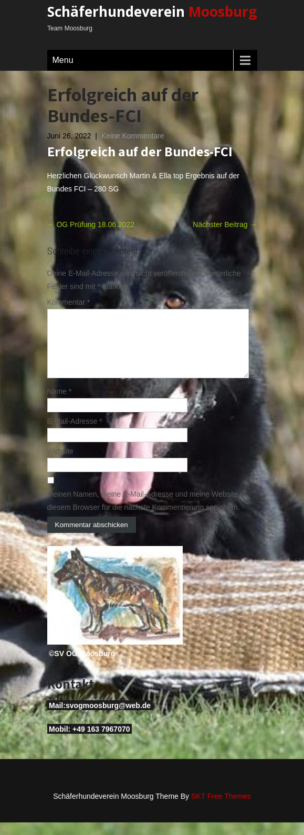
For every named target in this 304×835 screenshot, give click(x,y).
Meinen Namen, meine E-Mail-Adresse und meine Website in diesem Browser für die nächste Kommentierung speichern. (146, 513)
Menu (63, 60)
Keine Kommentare (132, 136)
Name (59, 404)
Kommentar (68, 302)
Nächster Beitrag (225, 224)
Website (60, 463)
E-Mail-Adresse (74, 434)
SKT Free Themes (221, 809)
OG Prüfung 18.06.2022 (91, 224)
